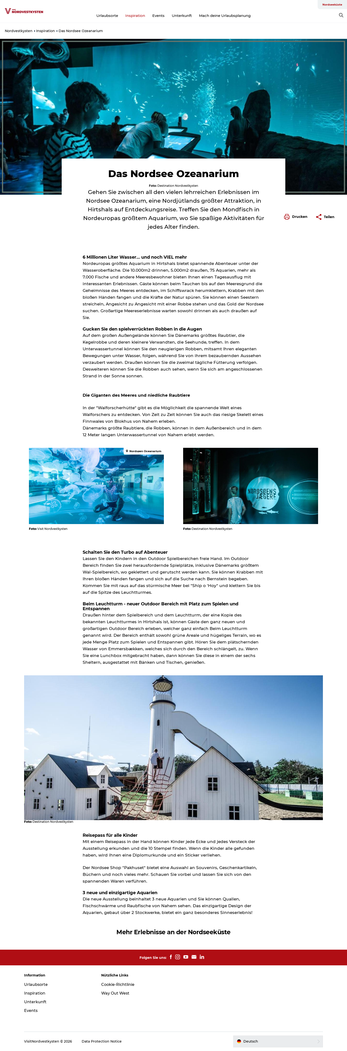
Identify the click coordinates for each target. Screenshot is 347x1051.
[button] (297, 217)
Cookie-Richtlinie (117, 984)
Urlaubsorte (107, 15)
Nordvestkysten (19, 31)
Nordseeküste (332, 4)
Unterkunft (182, 15)
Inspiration (135, 15)
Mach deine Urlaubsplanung (225, 15)
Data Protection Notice (102, 1041)
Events (158, 15)
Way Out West (115, 993)
